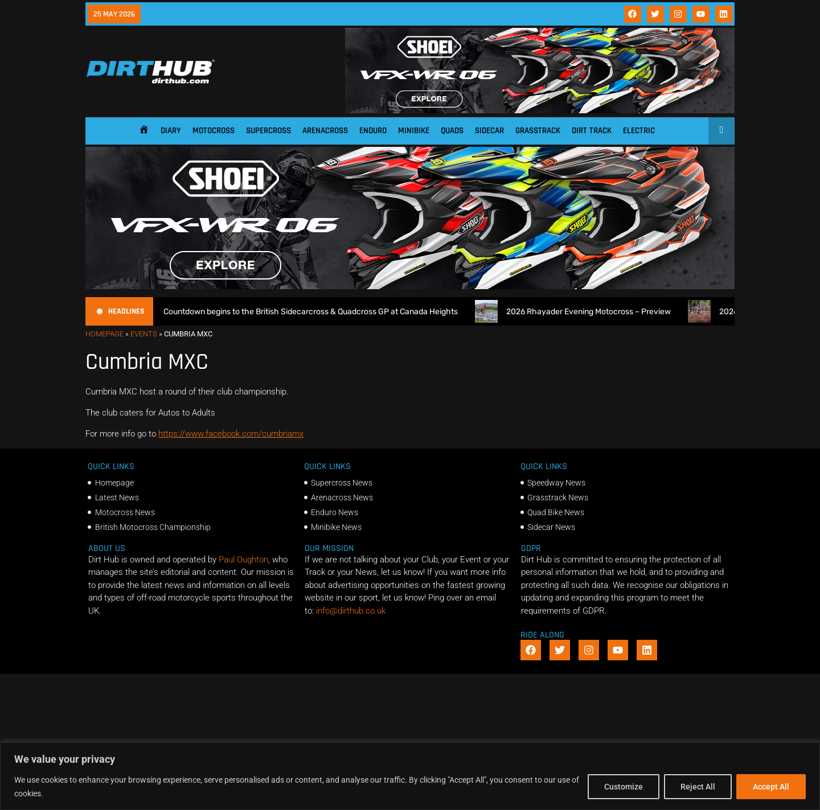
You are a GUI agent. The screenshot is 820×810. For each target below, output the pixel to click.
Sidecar (489, 130)
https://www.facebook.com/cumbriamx (231, 434)
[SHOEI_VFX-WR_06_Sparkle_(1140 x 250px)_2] (540, 110)
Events (143, 334)
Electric (639, 130)
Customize (623, 786)
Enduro (373, 130)
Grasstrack (537, 130)
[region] (410, 776)
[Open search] (722, 130)
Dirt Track (592, 130)
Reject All (697, 786)
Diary (171, 130)
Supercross (268, 130)
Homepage (104, 334)
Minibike (413, 130)
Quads (452, 130)
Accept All (771, 786)
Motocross (213, 130)
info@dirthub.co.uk (351, 611)
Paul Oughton (243, 559)
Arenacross (325, 130)
